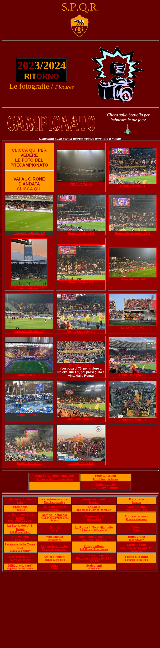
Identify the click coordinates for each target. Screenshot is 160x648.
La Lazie (94, 507)
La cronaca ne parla (94, 555)
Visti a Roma (136, 507)
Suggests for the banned (20, 568)
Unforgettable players (20, 521)
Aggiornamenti (94, 499)
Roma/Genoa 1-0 (29, 463)
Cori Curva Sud (20, 557)
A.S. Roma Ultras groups (94, 549)
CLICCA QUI (24, 150)
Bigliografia (136, 536)
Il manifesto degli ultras (94, 536)
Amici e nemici (54, 557)
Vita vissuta (20, 536)
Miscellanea (54, 536)
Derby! (54, 527)
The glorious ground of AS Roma (54, 519)
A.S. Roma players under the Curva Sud (136, 549)
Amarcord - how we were (54, 479)
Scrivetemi (94, 565)
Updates (94, 502)
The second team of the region (94, 510)
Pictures (136, 502)
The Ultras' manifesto (94, 539)
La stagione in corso (54, 499)
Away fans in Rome (136, 510)
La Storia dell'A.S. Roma (20, 527)
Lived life (20, 539)
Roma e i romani (136, 516)
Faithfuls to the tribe (136, 560)
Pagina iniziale (20, 499)
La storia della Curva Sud (20, 546)
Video (136, 527)
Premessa (20, 507)
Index (20, 502)
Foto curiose (105, 484)
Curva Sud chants (20, 560)
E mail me (93, 568)
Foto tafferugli (105, 475)
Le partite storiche (54, 546)
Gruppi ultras (94, 546)
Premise (20, 510)
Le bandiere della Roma (20, 516)
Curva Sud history (20, 551)
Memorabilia (94, 516)
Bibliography (136, 539)
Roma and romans (136, 519)
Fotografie (136, 499)
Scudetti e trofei (54, 507)
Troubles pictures (105, 479)
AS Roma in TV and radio (94, 530)
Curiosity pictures (105, 487)
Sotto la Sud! (136, 545)
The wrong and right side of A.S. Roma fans (94, 559)
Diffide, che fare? (20, 565)
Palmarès (54, 510)
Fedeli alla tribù (136, 557)
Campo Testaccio (54, 515)
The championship (54, 502)
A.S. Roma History (20, 532)
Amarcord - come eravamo (54, 475)
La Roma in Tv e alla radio (94, 527)
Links (54, 565)
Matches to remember (54, 549)
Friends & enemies (54, 560)
